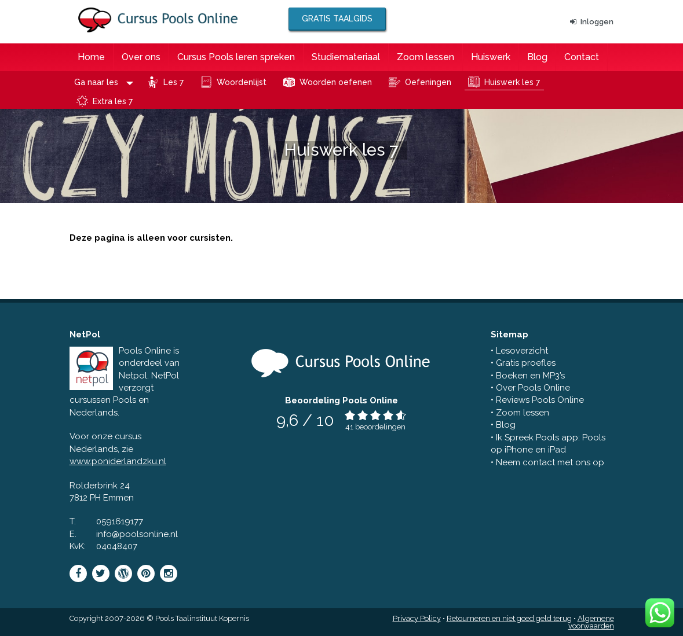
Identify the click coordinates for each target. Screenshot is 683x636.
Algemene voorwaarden (591, 622)
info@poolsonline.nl (137, 534)
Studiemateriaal (346, 57)
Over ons (141, 57)
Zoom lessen (425, 57)
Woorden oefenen (336, 82)
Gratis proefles (526, 363)
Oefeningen (428, 82)
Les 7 (173, 82)
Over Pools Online (533, 388)
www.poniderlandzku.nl (118, 461)
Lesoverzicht (522, 350)
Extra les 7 (113, 101)
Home (91, 57)
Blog (537, 57)
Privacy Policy (417, 618)
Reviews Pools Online (540, 400)
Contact (581, 57)
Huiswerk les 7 (512, 82)
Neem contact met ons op (550, 462)
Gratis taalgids (337, 18)
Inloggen (591, 21)
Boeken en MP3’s (530, 375)
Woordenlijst (241, 82)
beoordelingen (380, 426)
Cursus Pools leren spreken (236, 57)
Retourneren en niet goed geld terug (509, 618)
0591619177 (119, 521)
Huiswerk (490, 57)
